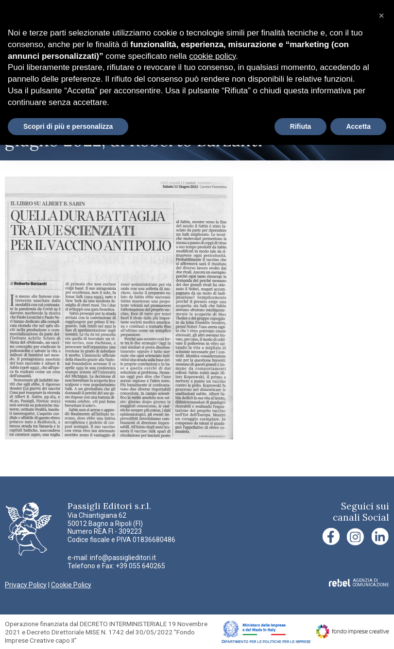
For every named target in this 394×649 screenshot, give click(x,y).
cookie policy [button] (212, 56)
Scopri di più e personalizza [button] (68, 126)
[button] (381, 15)
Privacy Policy (26, 585)
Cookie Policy (71, 585)
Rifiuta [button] (300, 126)
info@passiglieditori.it (123, 557)
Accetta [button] (358, 126)
